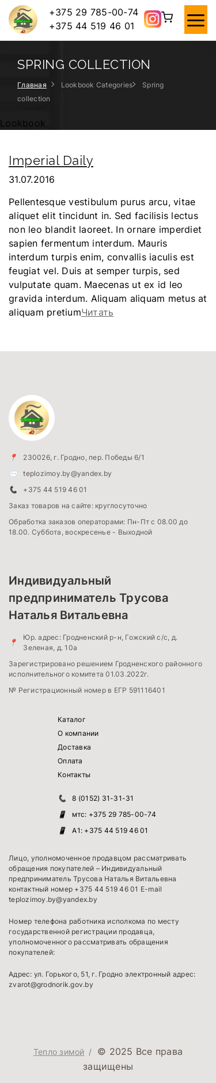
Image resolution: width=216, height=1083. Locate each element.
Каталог (72, 719)
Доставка (74, 747)
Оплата (70, 760)
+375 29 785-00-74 (93, 12)
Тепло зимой (59, 1052)
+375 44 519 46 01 (91, 26)
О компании (78, 733)
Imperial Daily (51, 160)
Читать (97, 312)
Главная (32, 84)
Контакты (74, 774)
